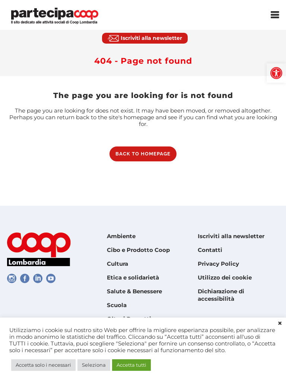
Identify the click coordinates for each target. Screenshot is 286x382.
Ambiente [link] (121, 236)
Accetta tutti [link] (131, 365)
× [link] (279, 323)
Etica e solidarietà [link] (133, 277)
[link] (276, 73)
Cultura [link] (117, 263)
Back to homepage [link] (143, 154)
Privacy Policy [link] (218, 263)
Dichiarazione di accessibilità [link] (221, 295)
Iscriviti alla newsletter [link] (231, 236)
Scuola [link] (117, 305)
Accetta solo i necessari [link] (43, 365)
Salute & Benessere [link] (134, 291)
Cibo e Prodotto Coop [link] (138, 249)
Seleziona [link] (94, 365)
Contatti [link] (210, 249)
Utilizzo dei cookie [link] (225, 277)
